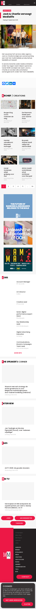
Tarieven (19, 523)
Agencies (18, 547)
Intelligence (19, 552)
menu (10, 3)
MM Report (18, 538)
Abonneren (27, 3)
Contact (25, 577)
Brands (17, 550)
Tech (16, 569)
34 (32, 186)
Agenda (17, 540)
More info (18, 353)
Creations (18, 557)
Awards (17, 564)
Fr (34, 3)
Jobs (8, 518)
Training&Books (20, 567)
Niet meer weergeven (14, 600)
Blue (16, 571)
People (17, 562)
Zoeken (18, 3)
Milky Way (18, 535)
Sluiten (27, 604)
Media (17, 554)
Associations (19, 559)
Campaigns (19, 533)
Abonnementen (26, 518)
